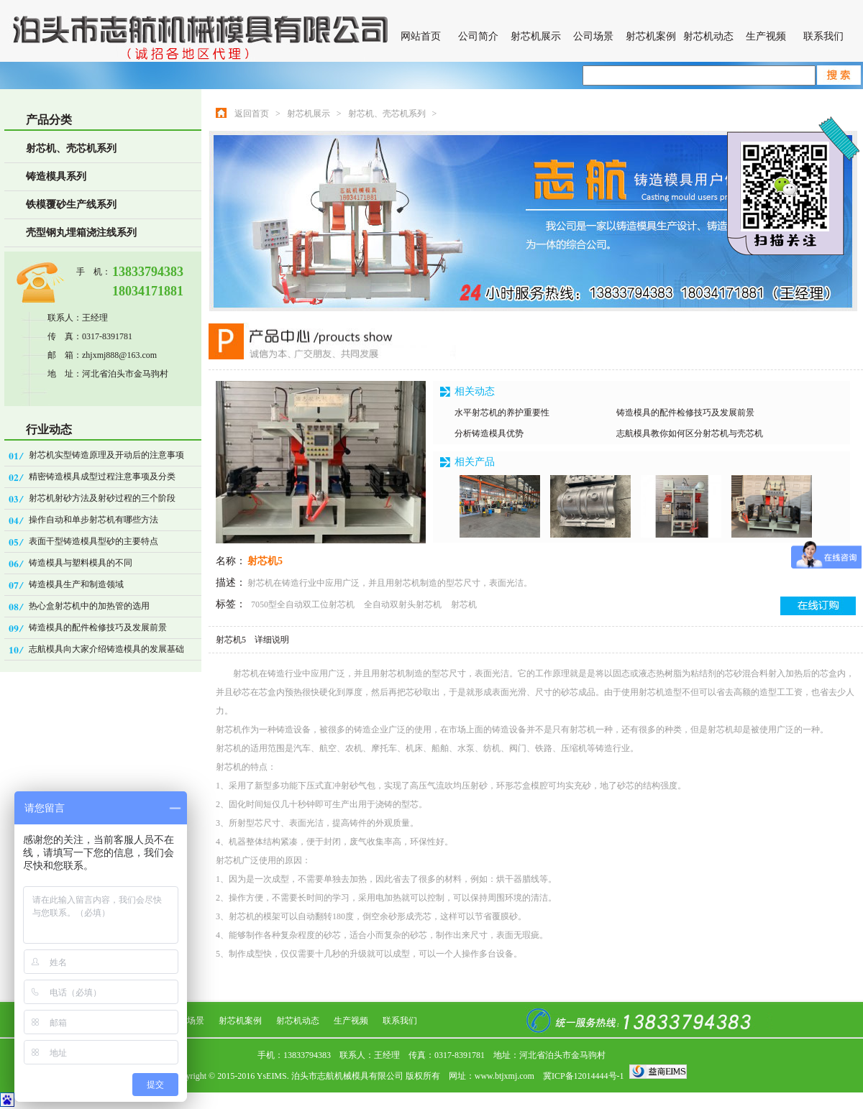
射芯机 (464, 604)
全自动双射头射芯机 (404, 604)
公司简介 (478, 36)
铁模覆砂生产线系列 (71, 204)
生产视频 (766, 36)
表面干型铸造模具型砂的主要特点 (93, 541)
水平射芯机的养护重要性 (502, 413)
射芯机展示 (536, 36)
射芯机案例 (651, 36)
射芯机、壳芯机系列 (71, 148)
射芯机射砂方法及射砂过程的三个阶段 (102, 498)
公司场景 (593, 36)
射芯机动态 (708, 36)
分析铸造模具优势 (489, 433)
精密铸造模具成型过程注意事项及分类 (102, 476)
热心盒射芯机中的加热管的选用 (89, 606)
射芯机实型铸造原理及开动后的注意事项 (106, 455)
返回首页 (251, 114)
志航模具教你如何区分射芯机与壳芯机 (689, 433)
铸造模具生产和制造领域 (76, 584)
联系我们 (823, 36)
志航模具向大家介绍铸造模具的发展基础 (106, 649)
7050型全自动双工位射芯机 (304, 604)
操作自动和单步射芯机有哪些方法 (93, 520)
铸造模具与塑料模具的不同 (80, 563)
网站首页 (421, 36)
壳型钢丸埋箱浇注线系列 (81, 232)
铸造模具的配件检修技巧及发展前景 (98, 627)
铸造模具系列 (56, 176)
